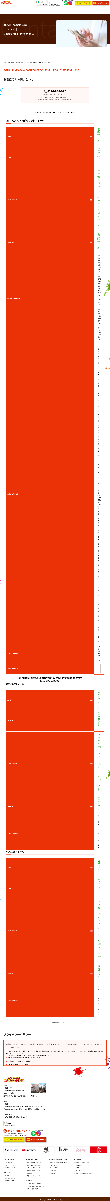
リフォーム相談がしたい (99, 263)
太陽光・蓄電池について (33, 1172)
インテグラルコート (9, 1169)
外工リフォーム (98, 372)
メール (99, 653)
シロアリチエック (98, 411)
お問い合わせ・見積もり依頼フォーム (48, 113)
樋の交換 (98, 447)
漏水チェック (98, 355)
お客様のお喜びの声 (9, 1182)
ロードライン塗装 (98, 432)
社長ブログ (77, 1169)
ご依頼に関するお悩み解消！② (35, 1188)
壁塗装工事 (98, 555)
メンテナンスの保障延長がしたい (99, 279)
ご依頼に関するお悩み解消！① (35, 1185)
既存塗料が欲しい (99, 294)
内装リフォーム (98, 391)
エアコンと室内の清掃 (98, 482)
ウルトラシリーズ (9, 1167)
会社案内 (52, 1175)
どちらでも (99, 659)
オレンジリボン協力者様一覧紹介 (83, 1175)
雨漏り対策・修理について (34, 1167)
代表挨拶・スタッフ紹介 (56, 1167)
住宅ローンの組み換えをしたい (99, 334)
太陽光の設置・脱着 (99, 501)
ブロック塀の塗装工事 (98, 605)
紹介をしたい (99, 304)
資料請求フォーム (69, 113)
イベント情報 (78, 1167)
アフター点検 (78, 1172)
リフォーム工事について (33, 1169)
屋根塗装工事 (98, 571)
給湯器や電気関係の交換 (98, 521)
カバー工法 (98, 586)
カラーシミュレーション (11, 1180)
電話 (99, 648)
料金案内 (29, 1175)
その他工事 (98, 637)
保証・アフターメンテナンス (35, 1177)
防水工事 (98, 624)
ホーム (5, 62)
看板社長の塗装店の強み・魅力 (58, 1164)
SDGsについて (54, 1172)
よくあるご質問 (54, 1169)
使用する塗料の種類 (32, 1190)
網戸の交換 (98, 541)
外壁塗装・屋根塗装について (35, 1164)
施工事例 (6, 1177)
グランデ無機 (8, 1164)
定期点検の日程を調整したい (99, 317)
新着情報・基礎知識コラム (81, 1164)
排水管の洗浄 (98, 462)
